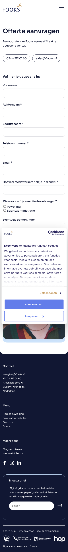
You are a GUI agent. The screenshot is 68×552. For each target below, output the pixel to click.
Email (8, 162)
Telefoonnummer (16, 143)
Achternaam (12, 104)
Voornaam (10, 85)
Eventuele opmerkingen (19, 219)
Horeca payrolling (13, 414)
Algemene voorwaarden (15, 546)
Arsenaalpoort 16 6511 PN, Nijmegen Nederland (13, 387)
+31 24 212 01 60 (12, 378)
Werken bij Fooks (13, 453)
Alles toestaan (34, 304)
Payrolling (14, 206)
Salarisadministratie (21, 210)
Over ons (8, 422)
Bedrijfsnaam (13, 123)
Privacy (33, 546)
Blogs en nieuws (12, 449)
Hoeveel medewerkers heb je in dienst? (30, 182)
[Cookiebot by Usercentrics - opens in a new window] (48, 233)
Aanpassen (34, 316)
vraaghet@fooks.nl (14, 374)
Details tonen (48, 292)
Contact (8, 426)
